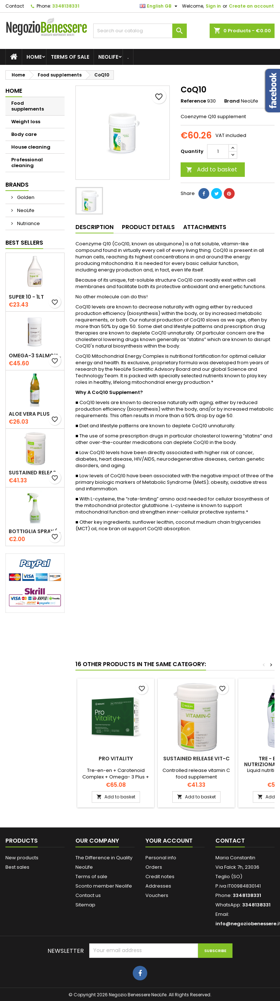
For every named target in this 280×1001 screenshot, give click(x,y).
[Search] (139, 31)
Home (34, 57)
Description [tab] (94, 227)
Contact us (88, 895)
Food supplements (27, 106)
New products (21, 857)
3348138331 (65, 6)
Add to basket (211, 169)
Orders (153, 867)
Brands (17, 184)
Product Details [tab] (148, 227)
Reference (193, 101)
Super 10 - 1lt (26, 297)
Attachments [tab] (204, 227)
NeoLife (108, 57)
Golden (25, 197)
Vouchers (156, 895)
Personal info (160, 857)
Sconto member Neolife (103, 885)
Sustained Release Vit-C (35, 472)
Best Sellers (24, 242)
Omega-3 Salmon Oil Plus (35, 355)
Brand (232, 101)
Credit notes (159, 876)
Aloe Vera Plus (29, 414)
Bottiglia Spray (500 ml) (35, 531)
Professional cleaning (27, 162)
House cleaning (30, 147)
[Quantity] (218, 151)
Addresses (158, 885)
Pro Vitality (116, 758)
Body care (24, 134)
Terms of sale (70, 57)
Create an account (251, 6)
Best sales (17, 867)
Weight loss (25, 121)
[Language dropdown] (159, 6)
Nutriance (28, 223)
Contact (14, 6)
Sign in (213, 6)
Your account (169, 840)
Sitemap (85, 904)
